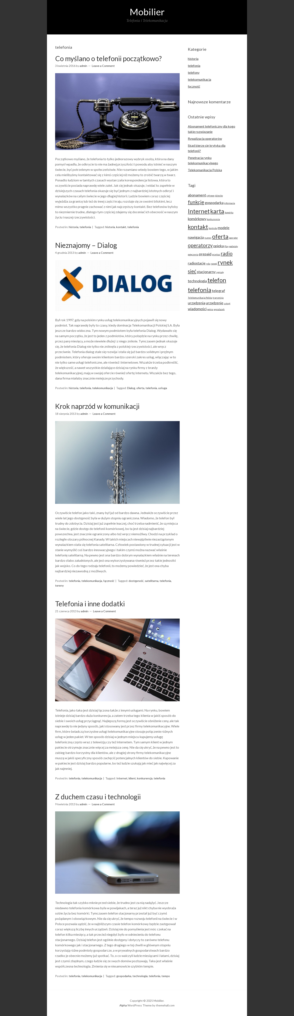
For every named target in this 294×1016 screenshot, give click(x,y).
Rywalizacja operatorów (205, 138)
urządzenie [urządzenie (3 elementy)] (214, 303)
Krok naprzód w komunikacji (97, 406)
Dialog (131, 388)
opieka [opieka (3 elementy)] (218, 246)
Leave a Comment (103, 65)
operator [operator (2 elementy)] (233, 237)
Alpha (123, 1005)
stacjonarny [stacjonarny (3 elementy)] (206, 271)
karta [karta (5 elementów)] (217, 211)
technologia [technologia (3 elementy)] (197, 281)
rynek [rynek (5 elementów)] (225, 262)
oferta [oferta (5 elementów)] (220, 236)
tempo (165, 976)
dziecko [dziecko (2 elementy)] (219, 195)
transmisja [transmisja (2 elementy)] (218, 297)
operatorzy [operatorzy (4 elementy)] (200, 245)
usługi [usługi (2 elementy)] (227, 303)
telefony (193, 72)
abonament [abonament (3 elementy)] (197, 195)
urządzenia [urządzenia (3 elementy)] (196, 303)
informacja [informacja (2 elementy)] (229, 203)
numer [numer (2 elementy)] (208, 237)
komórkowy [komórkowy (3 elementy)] (197, 218)
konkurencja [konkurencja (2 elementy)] (213, 219)
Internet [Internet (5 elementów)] (199, 211)
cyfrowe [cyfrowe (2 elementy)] (211, 195)
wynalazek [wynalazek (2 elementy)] (219, 309)
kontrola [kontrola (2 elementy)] (213, 228)
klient (132, 778)
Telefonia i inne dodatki (90, 603)
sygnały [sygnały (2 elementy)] (220, 272)
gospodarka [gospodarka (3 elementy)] (214, 202)
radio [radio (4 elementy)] (227, 253)
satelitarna (151, 580)
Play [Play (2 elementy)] (226, 246)
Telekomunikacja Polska (205, 170)
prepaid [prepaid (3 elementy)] (205, 254)
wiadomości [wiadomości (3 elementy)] (197, 309)
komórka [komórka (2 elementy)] (229, 212)
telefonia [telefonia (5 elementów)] (199, 289)
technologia (140, 976)
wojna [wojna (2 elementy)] (210, 309)
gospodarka (123, 976)
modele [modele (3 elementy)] (223, 227)
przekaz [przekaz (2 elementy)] (216, 254)
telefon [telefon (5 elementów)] (216, 280)
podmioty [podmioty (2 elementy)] (233, 246)
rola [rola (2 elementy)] (208, 263)
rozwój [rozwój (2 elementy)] (214, 263)
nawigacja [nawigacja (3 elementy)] (196, 237)
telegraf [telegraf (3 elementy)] (218, 290)
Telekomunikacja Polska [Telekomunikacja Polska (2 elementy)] (200, 297)
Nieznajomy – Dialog (86, 245)
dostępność (136, 580)
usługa (162, 388)
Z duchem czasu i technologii (98, 796)
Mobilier (147, 11)
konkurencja (145, 778)
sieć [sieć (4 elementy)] (192, 271)
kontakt (121, 227)
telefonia (85, 227)
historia (73, 227)
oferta (140, 388)
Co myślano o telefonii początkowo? (108, 58)
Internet (121, 778)
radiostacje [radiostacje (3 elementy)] (197, 263)
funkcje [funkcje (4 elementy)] (196, 202)
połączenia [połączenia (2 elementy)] (193, 254)
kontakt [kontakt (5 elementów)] (198, 226)
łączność (108, 580)
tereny (59, 585)
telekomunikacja (102, 388)
